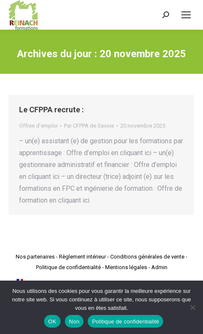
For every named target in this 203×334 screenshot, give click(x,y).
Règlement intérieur (82, 256)
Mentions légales (126, 267)
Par (89, 125)
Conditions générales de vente (147, 256)
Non (74, 321)
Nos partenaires (35, 256)
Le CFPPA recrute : (51, 109)
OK (52, 321)
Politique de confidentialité (68, 267)
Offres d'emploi (38, 125)
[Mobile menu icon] (186, 14)
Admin (159, 267)
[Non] (192, 307)
